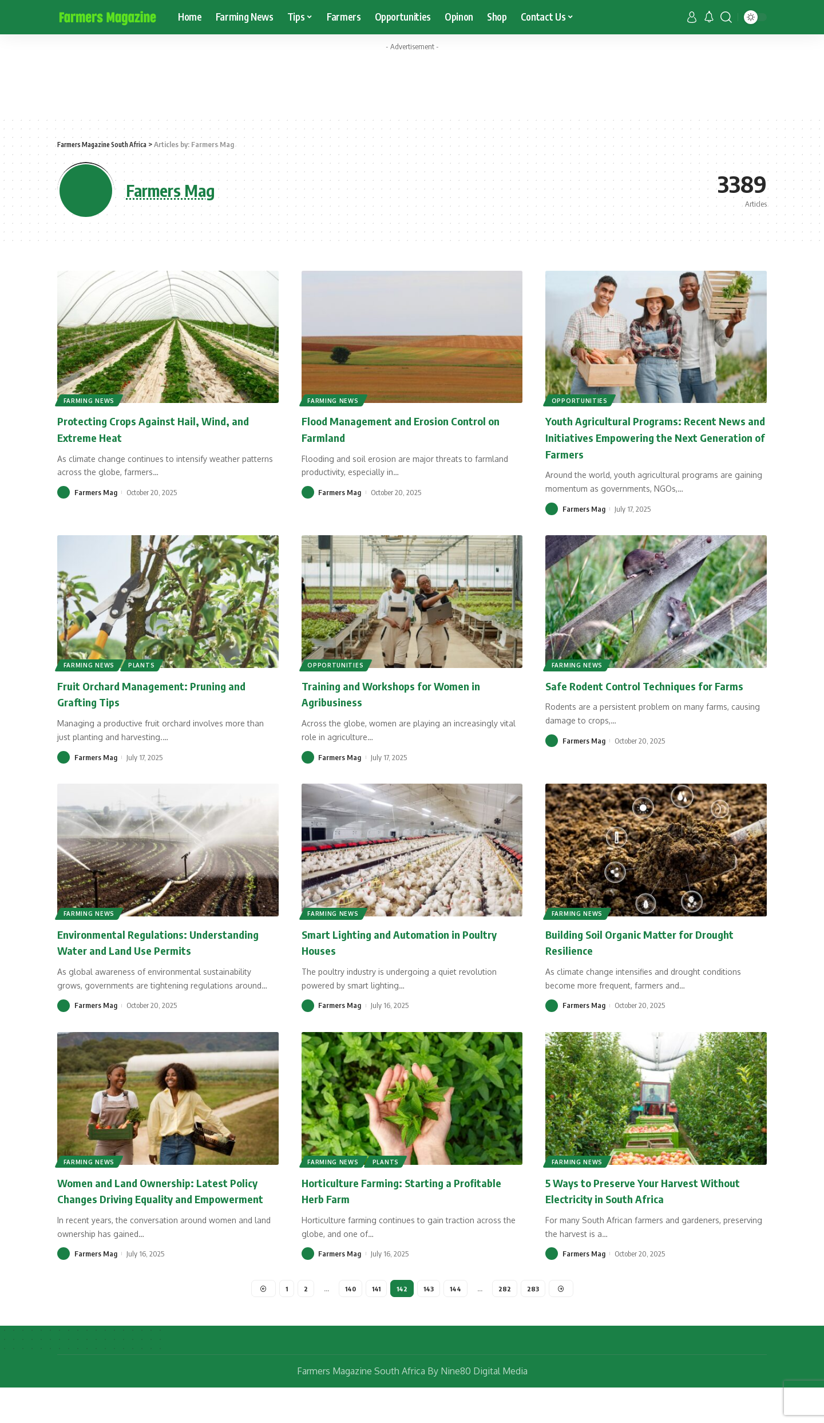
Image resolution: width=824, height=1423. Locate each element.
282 (507, 1322)
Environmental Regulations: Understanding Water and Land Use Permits (152, 950)
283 (535, 1322)
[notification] (709, 17)
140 (349, 1322)
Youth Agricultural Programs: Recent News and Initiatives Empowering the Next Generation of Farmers (645, 436)
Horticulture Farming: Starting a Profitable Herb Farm (387, 1206)
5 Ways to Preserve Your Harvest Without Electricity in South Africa (638, 1206)
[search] (726, 17)
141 (376, 1322)
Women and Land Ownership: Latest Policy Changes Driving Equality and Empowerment (154, 1214)
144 (457, 1322)
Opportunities (580, 399)
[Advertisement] (412, 82)
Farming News (89, 399)
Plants (143, 664)
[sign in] (692, 17)
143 (429, 1322)
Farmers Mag (95, 492)
